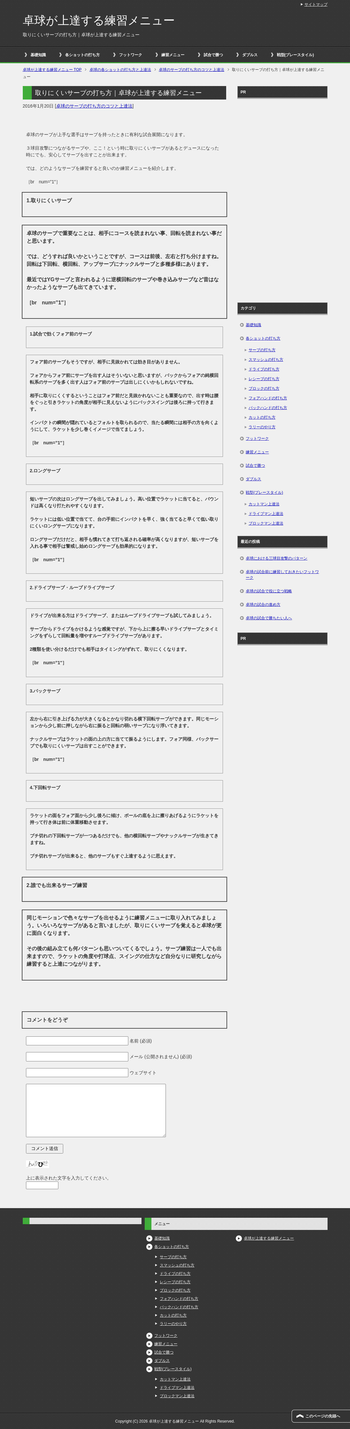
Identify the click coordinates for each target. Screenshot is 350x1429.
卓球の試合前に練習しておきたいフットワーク (282, 575)
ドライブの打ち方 (264, 369)
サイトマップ (316, 4)
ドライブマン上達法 (266, 513)
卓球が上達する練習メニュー (99, 20)
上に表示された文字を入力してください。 (68, 1178)
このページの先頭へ (322, 1416)
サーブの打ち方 (262, 350)
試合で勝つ (213, 55)
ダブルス (250, 55)
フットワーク (130, 55)
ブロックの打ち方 (264, 388)
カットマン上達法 (264, 504)
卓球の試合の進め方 (263, 604)
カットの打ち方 (262, 417)
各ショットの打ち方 (82, 55)
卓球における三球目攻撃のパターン (276, 558)
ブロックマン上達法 (266, 523)
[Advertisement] (282, 198)
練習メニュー (172, 55)
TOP (52, 69)
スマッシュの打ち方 (266, 359)
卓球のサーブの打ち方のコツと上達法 (94, 106)
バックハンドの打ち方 (268, 407)
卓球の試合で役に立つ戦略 (269, 591)
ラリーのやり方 (262, 427)
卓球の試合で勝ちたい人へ (269, 618)
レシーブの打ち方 (264, 379)
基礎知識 (38, 55)
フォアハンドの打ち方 (268, 398)
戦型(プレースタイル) (295, 55)
